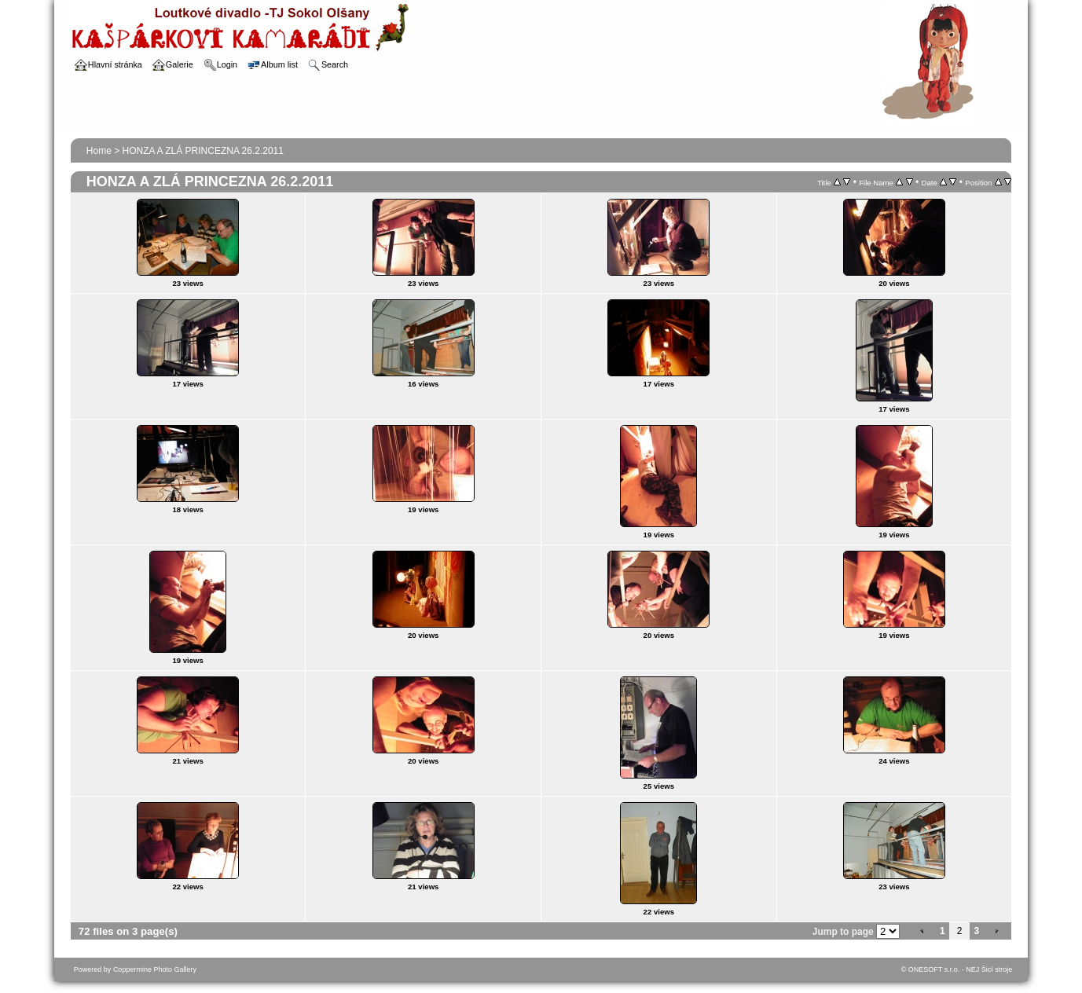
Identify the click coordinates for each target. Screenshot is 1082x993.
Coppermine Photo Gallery (154, 969)
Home (99, 150)
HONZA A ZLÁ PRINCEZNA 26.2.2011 (203, 150)
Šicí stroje (997, 969)
